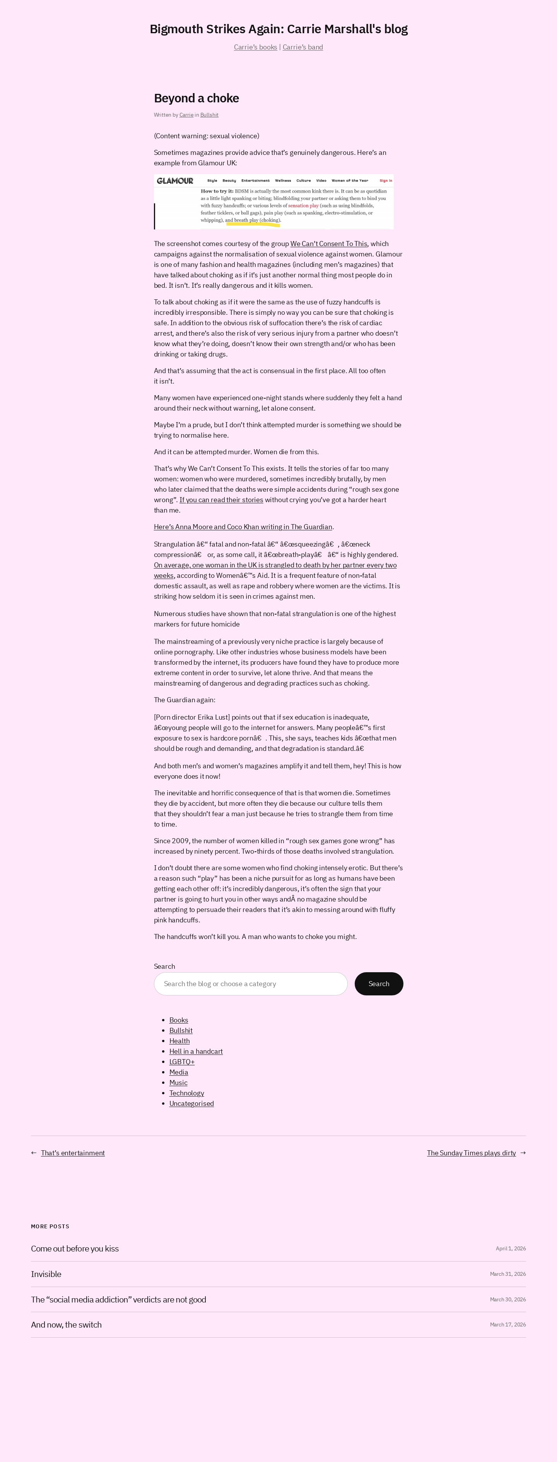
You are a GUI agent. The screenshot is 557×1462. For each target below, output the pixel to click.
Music (178, 1082)
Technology (186, 1092)
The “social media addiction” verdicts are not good (118, 1299)
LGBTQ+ (182, 1061)
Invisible (46, 1274)
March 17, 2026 (508, 1324)
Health (179, 1040)
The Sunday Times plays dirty (471, 1152)
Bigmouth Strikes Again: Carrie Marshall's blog (279, 28)
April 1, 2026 (511, 1248)
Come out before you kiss (75, 1248)
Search (164, 966)
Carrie (186, 114)
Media (178, 1072)
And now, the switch (66, 1325)
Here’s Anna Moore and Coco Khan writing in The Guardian (243, 526)
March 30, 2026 (508, 1299)
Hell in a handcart (196, 1051)
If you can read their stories (221, 499)
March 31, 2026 (508, 1273)
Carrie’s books (255, 46)
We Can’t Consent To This (328, 243)
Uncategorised (191, 1103)
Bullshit (209, 114)
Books (178, 1019)
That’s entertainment (73, 1152)
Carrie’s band (303, 46)
